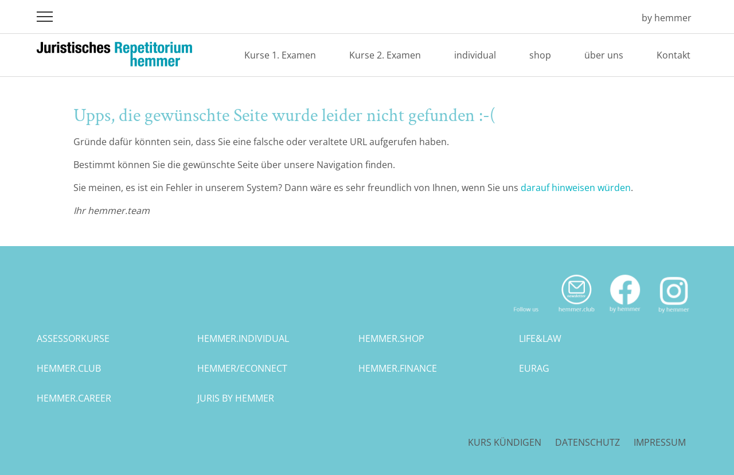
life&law (540, 338)
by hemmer (667, 17)
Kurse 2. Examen (385, 55)
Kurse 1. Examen (280, 55)
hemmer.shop (391, 338)
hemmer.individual (243, 338)
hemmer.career (74, 398)
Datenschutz (587, 442)
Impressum (660, 442)
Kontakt (673, 55)
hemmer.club (69, 368)
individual (475, 55)
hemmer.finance (397, 368)
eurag (534, 368)
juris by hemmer (235, 398)
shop (540, 55)
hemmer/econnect (242, 368)
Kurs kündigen (504, 442)
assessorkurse (73, 338)
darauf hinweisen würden (576, 187)
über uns (603, 55)
